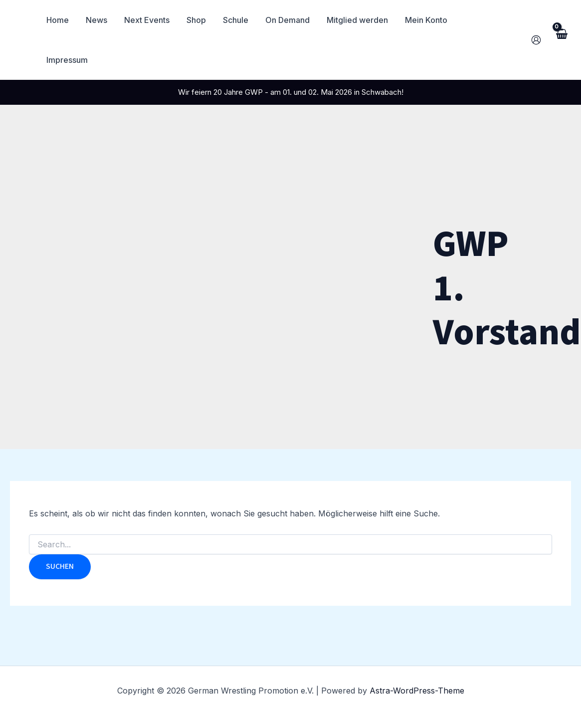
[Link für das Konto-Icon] (536, 20)
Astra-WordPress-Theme (417, 691)
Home (63, 20)
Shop (198, 20)
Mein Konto (424, 20)
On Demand (288, 20)
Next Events (150, 20)
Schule (237, 20)
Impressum (482, 20)
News (101, 20)
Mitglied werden (356, 20)
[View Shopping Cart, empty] (561, 19)
